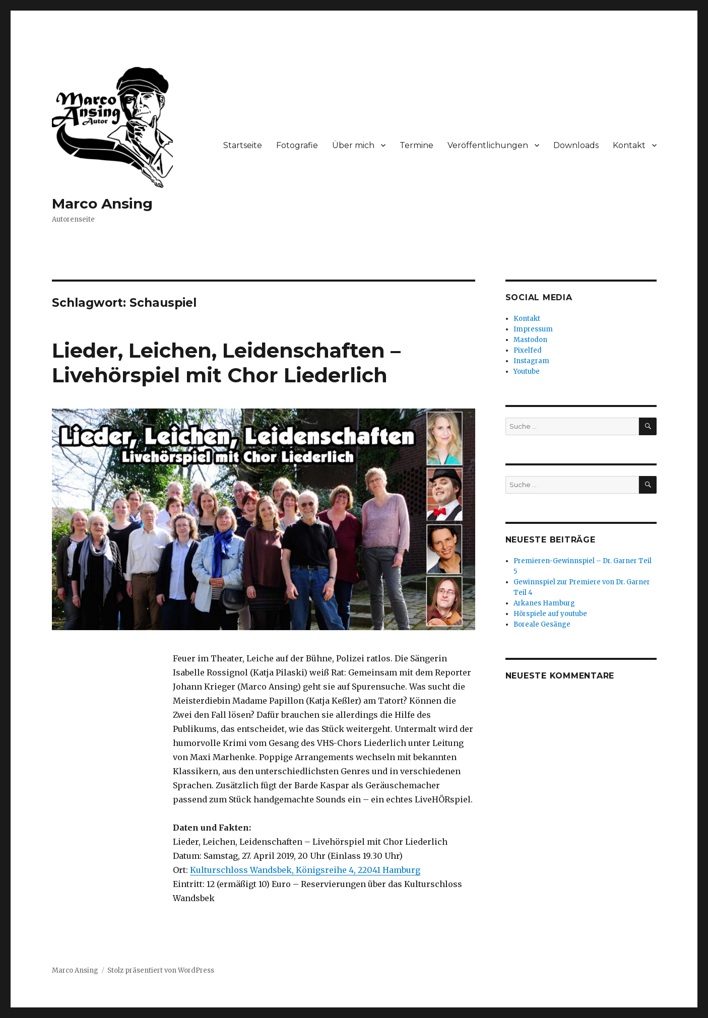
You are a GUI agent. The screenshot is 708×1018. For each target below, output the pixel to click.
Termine (416, 145)
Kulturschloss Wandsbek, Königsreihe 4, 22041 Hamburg (305, 870)
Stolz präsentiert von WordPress (160, 970)
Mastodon (530, 339)
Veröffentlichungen (487, 145)
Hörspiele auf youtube (550, 613)
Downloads (576, 145)
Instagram (531, 361)
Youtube (526, 371)
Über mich (353, 145)
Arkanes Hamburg (544, 603)
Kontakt (629, 145)
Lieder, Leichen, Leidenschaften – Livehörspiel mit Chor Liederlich (226, 362)
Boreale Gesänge (541, 624)
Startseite (242, 145)
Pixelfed (527, 350)
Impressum (533, 329)
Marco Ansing (102, 203)
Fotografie (297, 145)
